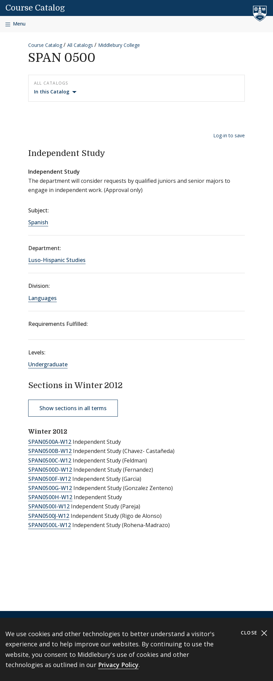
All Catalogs (80, 45)
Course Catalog (35, 8)
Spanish (38, 222)
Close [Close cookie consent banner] (254, 632)
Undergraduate (48, 364)
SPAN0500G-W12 (50, 488)
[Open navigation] (15, 24)
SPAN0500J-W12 (48, 516)
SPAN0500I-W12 (49, 506)
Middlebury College (119, 45)
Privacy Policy (118, 665)
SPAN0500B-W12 (50, 451)
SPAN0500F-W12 (49, 479)
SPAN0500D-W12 (50, 469)
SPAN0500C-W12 (49, 460)
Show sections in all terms (73, 408)
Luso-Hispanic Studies (57, 260)
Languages (42, 298)
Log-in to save (229, 135)
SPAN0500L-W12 (49, 525)
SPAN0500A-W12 (49, 442)
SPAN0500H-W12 (50, 497)
